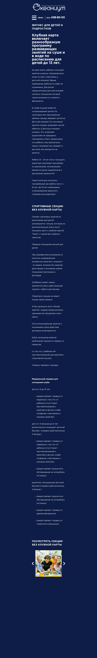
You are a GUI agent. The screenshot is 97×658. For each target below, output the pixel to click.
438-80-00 (58, 17)
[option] (48, 563)
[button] (32, 563)
